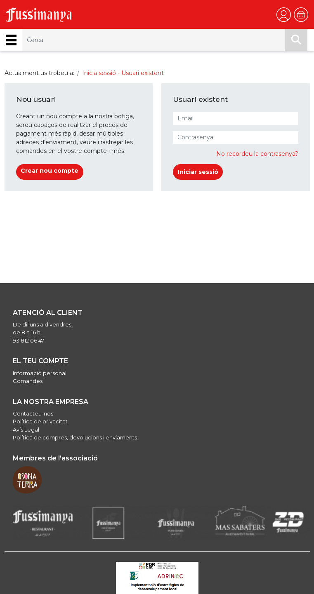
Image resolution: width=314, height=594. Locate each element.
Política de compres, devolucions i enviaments (75, 437)
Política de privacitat (40, 421)
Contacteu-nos (33, 413)
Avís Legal (26, 429)
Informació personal (39, 373)
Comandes (27, 381)
